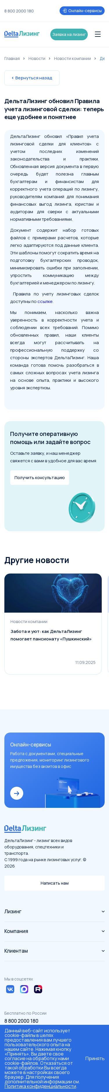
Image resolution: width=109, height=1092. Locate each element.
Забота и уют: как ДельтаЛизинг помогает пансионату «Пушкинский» (51, 635)
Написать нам (55, 883)
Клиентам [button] (54, 950)
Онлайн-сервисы (82, 10)
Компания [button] (54, 931)
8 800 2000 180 (19, 11)
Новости (36, 58)
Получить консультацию (40, 477)
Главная (12, 58)
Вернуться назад (32, 78)
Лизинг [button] (54, 911)
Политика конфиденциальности (40, 1086)
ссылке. (45, 301)
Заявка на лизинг (69, 34)
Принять (95, 1058)
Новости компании (72, 58)
